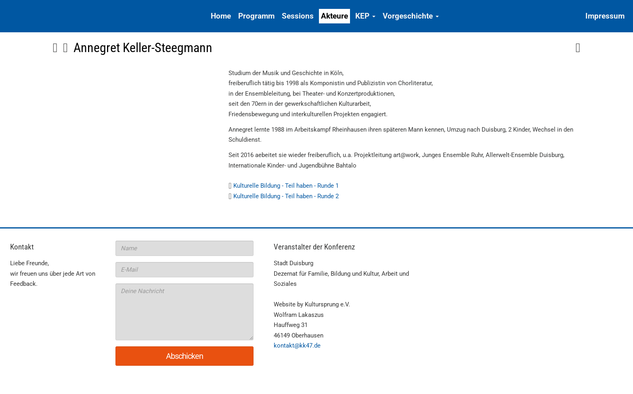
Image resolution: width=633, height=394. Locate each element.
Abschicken (184, 356)
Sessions (298, 16)
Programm (256, 16)
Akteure (334, 16)
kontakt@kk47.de (297, 345)
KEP (365, 16)
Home (221, 16)
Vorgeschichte (411, 16)
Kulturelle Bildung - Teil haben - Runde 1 (286, 185)
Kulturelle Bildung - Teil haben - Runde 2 (286, 196)
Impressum (605, 16)
